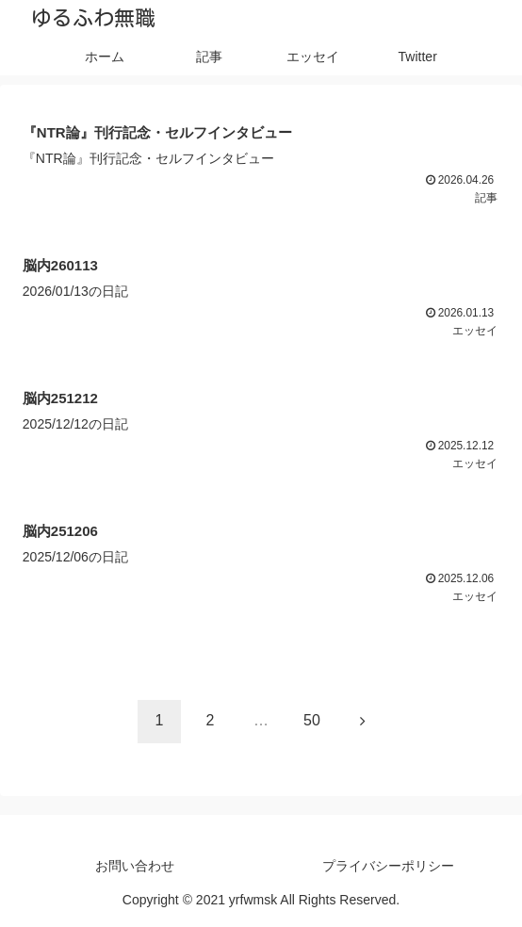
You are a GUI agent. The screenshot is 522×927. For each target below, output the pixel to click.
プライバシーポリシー (388, 865)
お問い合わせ (134, 865)
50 (311, 720)
